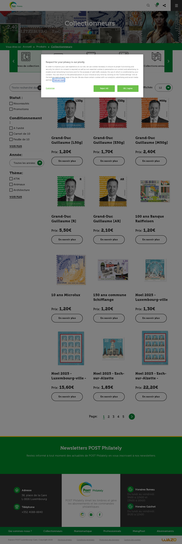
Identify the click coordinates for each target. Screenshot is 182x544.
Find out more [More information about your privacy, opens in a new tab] (58, 80)
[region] (92, 75)
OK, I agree (127, 88)
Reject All (104, 88)
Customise (50, 88)
